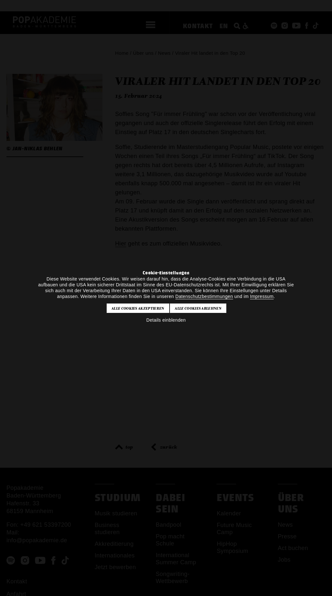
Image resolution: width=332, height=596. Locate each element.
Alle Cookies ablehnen (198, 308)
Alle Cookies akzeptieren (138, 308)
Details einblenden (166, 320)
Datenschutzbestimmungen (204, 296)
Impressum (261, 296)
